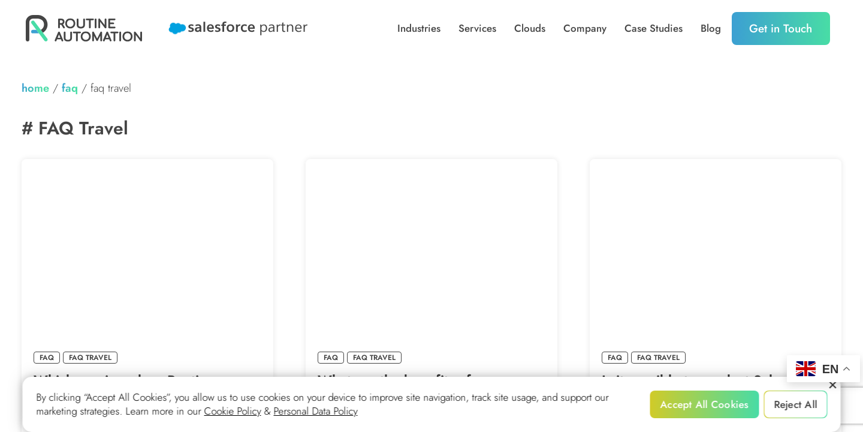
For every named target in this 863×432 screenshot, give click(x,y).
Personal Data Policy (316, 411)
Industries (418, 28)
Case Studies (653, 28)
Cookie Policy (232, 411)
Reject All (795, 404)
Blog (711, 28)
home (35, 88)
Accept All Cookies (704, 404)
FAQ (70, 88)
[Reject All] (832, 385)
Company (584, 28)
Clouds (529, 28)
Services (477, 28)
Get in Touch (780, 28)
